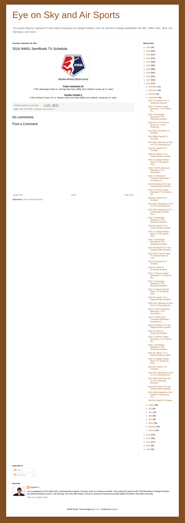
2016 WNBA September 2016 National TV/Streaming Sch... (160, 394)
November (153, 90)
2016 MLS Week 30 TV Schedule (157, 149)
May (150, 416)
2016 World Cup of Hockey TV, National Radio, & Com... (159, 255)
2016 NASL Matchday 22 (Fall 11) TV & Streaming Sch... (160, 374)
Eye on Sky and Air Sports (66, 15)
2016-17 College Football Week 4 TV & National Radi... (158, 234)
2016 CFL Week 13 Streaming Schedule (157, 268)
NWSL (30, 109)
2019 (148, 73)
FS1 (25, 109)
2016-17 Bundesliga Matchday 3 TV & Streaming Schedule (157, 283)
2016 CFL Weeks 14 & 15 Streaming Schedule (158, 102)
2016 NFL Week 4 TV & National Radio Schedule (159, 155)
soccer (44, 109)
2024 (148, 55)
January (152, 430)
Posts (17, 470)
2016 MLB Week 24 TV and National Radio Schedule (159, 326)
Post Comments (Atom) (33, 199)
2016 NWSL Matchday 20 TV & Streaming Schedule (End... (160, 212)
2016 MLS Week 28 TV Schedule (157, 262)
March (151, 423)
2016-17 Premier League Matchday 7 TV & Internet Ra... (159, 108)
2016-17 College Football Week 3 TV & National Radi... (158, 291)
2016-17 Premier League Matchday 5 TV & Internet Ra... (159, 275)
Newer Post (18, 195)
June (150, 412)
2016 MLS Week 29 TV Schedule (157, 199)
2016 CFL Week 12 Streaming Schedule (157, 332)
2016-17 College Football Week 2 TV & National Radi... (158, 361)
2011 (148, 449)
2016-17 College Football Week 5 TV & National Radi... (158, 162)
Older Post (129, 195)
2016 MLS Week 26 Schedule (160, 400)
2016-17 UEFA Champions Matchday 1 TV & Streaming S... (159, 311)
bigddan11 (34, 487)
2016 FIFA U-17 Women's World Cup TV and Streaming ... (158, 125)
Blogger (114, 509)
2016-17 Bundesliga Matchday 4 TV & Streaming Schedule (157, 242)
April (150, 419)
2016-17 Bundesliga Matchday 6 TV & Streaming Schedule (157, 116)
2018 (148, 76)
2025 (148, 51)
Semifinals (37, 109)
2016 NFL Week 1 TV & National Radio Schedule (159, 354)
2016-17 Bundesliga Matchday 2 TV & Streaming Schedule (157, 347)
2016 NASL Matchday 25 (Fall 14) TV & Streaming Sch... (160, 143)
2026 (148, 47)
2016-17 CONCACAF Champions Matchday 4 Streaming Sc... (159, 319)
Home (73, 195)
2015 (148, 435)
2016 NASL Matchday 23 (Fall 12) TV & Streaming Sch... (160, 304)
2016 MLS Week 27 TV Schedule (157, 368)
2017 (148, 80)
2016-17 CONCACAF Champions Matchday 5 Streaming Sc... (159, 178)
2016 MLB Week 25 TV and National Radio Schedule (159, 249)
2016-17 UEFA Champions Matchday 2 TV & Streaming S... (159, 170)
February (152, 427)
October (152, 94)
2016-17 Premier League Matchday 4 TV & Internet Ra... (159, 339)
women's (51, 109)
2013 (148, 442)
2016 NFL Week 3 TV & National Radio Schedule (159, 227)
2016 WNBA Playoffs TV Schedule (158, 137)
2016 (21, 109)
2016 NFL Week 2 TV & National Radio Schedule (159, 298)
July (150, 408)
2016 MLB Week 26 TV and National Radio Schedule (159, 185)
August (151, 405)
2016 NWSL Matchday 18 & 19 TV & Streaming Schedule (159, 380)
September (153, 98)
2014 (148, 438)
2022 (148, 62)
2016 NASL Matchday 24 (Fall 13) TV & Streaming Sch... (160, 205)
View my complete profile (37, 497)
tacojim (97, 509)
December (153, 87)
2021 (148, 65)
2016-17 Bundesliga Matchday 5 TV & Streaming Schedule (157, 220)
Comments (19, 475)
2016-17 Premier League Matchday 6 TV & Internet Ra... (159, 192)
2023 (148, 58)
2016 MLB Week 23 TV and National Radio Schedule (159, 388)
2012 (148, 446)
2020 (148, 69)
